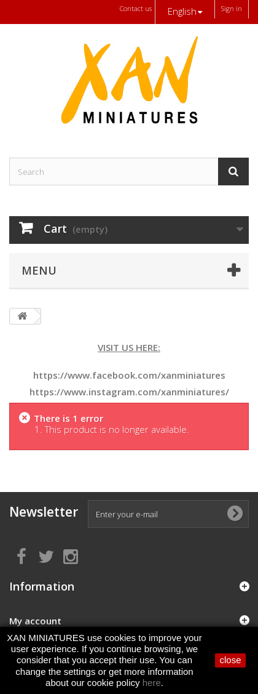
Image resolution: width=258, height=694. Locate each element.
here (152, 682)
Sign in (231, 8)
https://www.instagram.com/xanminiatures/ (129, 391)
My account (35, 621)
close (230, 660)
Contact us (136, 8)
